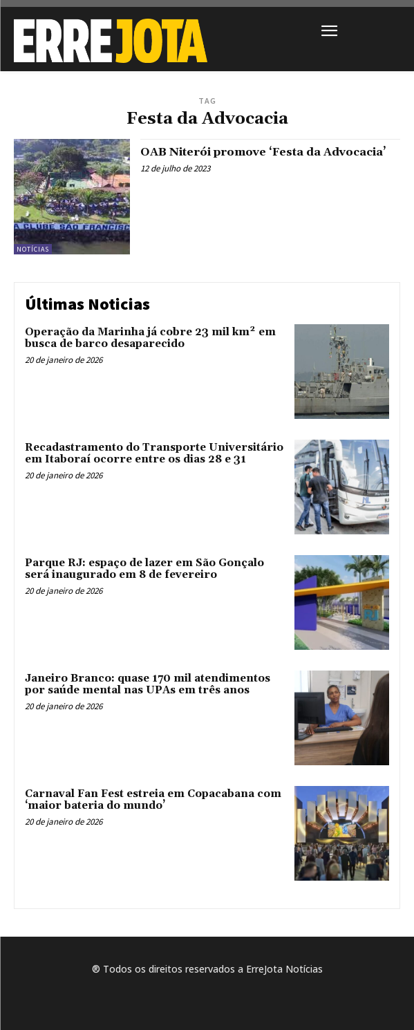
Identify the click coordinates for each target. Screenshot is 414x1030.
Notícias (33, 249)
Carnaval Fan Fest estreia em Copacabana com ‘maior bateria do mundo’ (153, 799)
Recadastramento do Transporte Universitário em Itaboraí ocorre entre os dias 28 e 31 (154, 453)
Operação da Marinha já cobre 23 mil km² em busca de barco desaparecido (150, 338)
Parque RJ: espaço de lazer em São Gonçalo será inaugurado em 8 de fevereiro (144, 568)
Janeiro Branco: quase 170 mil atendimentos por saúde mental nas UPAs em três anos (147, 684)
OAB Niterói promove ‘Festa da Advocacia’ (263, 152)
